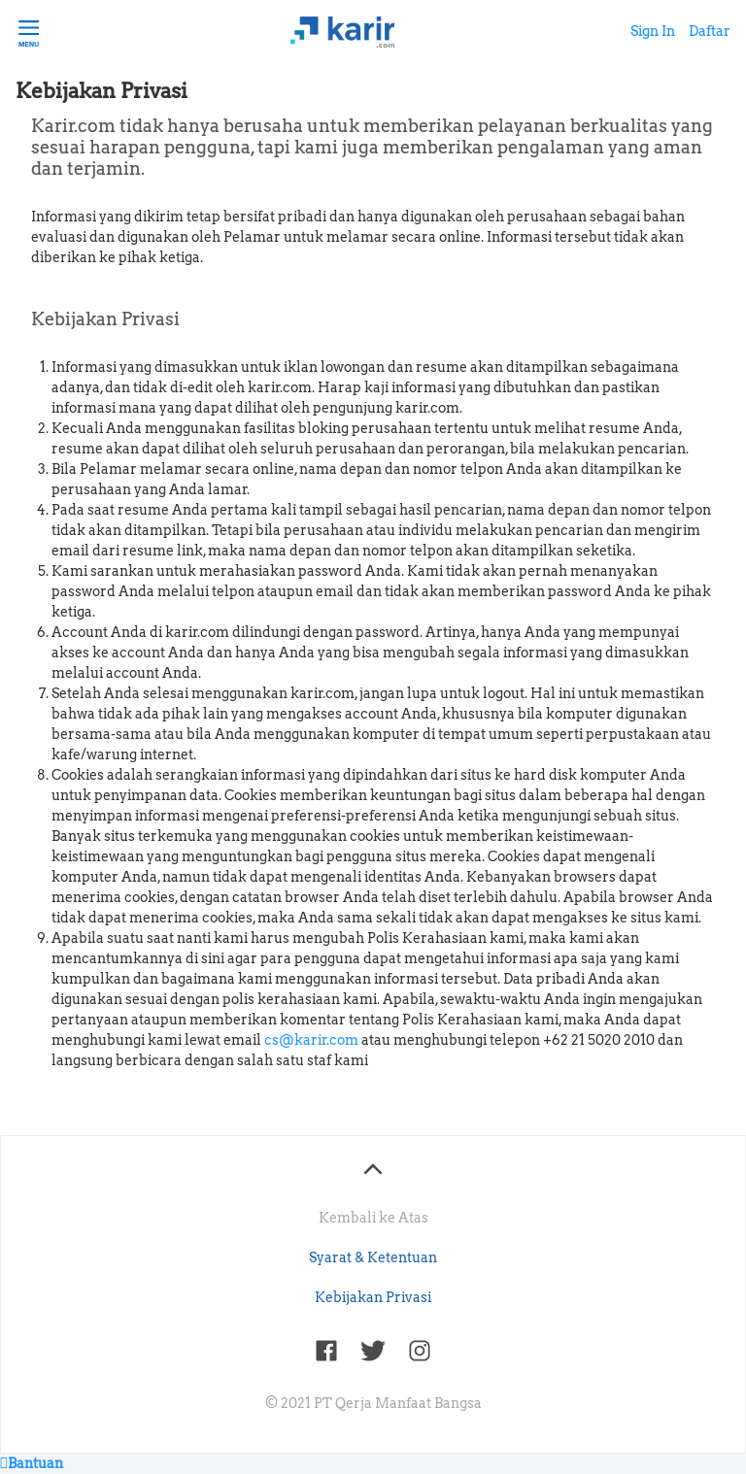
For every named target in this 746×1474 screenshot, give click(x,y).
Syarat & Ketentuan (373, 1257)
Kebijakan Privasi (373, 1297)
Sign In (652, 31)
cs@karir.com (311, 1040)
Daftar (709, 31)
